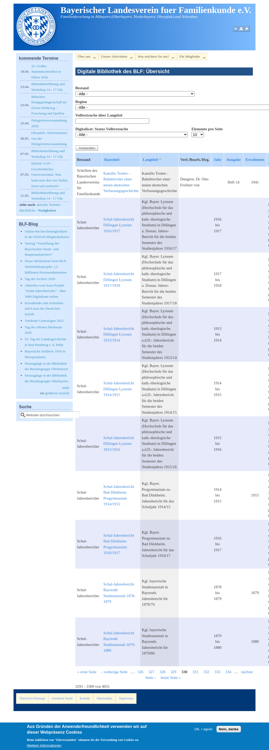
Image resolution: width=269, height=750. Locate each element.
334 (228, 672)
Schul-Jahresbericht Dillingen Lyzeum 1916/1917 (118, 225)
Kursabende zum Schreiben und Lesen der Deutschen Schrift (44, 308)
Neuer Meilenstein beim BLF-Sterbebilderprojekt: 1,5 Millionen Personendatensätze (46, 266)
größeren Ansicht (57, 393)
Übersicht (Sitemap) (32, 698)
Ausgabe (233, 160)
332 (206, 672)
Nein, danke (229, 730)
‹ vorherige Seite (115, 672)
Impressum (126, 698)
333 (217, 672)
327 (151, 672)
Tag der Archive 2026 (40, 279)
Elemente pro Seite (207, 129)
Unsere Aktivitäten (116, 57)
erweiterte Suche (62, 698)
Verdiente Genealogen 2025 (44, 321)
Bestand (82, 88)
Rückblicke (27, 210)
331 (195, 672)
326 (140, 672)
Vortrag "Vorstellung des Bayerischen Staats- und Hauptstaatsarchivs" (42, 248)
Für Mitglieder (191, 57)
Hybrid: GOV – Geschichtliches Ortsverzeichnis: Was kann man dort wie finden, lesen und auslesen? (49, 174)
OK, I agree (203, 730)
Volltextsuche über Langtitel (98, 115)
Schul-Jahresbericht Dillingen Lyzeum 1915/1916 (118, 444)
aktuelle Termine (49, 205)
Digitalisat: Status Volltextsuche (101, 129)
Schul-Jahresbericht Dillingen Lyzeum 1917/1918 (118, 280)
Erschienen (255, 160)
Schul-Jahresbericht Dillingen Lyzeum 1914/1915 (118, 389)
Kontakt (85, 698)
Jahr (217, 160)
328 (163, 672)
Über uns (85, 57)
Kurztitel (111, 160)
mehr (65, 388)
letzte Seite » (171, 678)
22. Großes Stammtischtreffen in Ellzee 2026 (46, 71)
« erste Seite (86, 672)
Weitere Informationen (44, 746)
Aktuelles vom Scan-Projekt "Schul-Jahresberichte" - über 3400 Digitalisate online (45, 290)
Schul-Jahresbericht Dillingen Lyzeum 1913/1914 (118, 334)
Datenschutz (104, 698)
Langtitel (153, 159)
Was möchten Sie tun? (154, 57)
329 (173, 672)
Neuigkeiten (47, 210)
